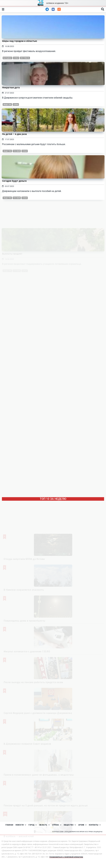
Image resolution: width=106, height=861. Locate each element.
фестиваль (24, 58)
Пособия (16, 177)
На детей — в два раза (14, 160)
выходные (7, 58)
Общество (7, 104)
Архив (82, 825)
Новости (20, 825)
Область (44, 825)
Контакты (95, 825)
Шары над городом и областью (19, 41)
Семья (16, 58)
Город (32, 825)
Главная (9, 825)
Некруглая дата (11, 87)
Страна (56, 825)
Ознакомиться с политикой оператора (66, 857)
